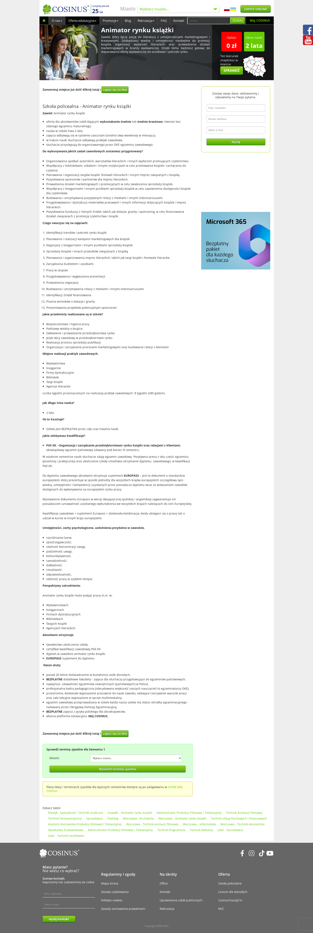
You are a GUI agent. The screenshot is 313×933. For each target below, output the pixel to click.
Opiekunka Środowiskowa (65, 830)
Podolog (112, 818)
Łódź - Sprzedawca (230, 830)
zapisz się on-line (115, 89)
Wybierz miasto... (178, 9)
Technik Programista (171, 830)
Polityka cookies (111, 900)
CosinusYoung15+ (230, 900)
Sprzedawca (94, 818)
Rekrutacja (145, 20)
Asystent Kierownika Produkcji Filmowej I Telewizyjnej (85, 824)
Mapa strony (109, 883)
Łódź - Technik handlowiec (66, 836)
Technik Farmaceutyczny (65, 818)
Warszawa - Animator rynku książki (182, 818)
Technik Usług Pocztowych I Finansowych (239, 818)
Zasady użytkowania (115, 892)
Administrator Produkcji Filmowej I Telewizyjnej (189, 813)
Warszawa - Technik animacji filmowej (152, 824)
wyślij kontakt (59, 919)
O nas (57, 20)
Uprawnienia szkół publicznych (181, 900)
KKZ (221, 909)
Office (164, 883)
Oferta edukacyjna (82, 20)
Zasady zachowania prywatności (123, 909)
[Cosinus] (66, 9)
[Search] (208, 20)
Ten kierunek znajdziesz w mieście (231, 64)
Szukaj (237, 20)
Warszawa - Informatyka (199, 824)
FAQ (164, 20)
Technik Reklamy (201, 830)
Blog (128, 20)
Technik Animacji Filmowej (244, 813)
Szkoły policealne (230, 883)
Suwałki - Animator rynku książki (130, 813)
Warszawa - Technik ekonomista (242, 824)
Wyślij (236, 142)
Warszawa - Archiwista (138, 818)
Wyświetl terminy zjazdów (117, 769)
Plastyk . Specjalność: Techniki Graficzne (75, 813)
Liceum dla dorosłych (232, 892)
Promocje (110, 20)
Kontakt (178, 20)
